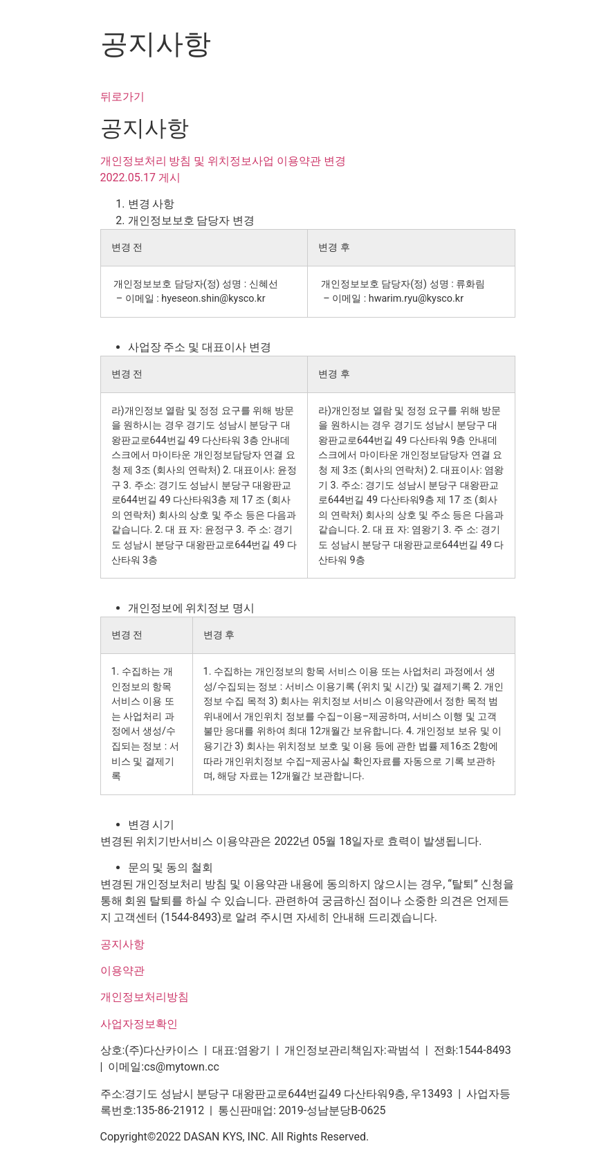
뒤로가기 (122, 96)
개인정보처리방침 (144, 996)
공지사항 (122, 944)
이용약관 (122, 970)
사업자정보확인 (139, 1023)
